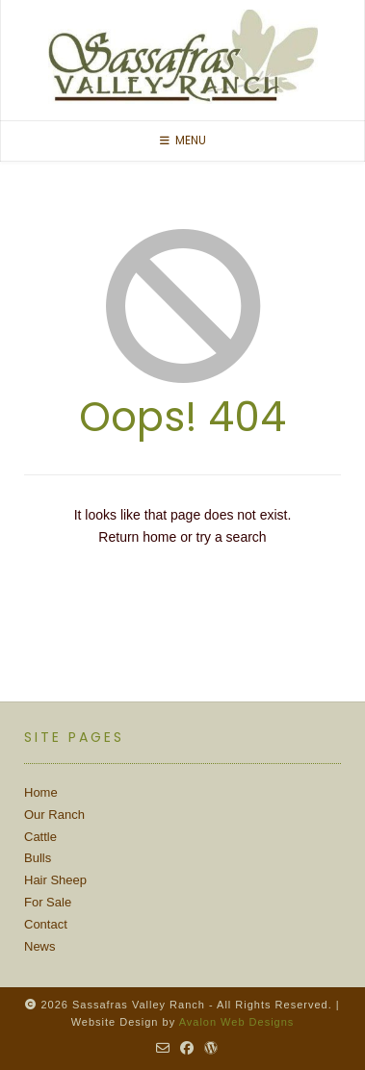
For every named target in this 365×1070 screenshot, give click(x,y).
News (40, 946)
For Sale (47, 902)
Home (41, 792)
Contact (45, 924)
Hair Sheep (55, 880)
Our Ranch (54, 814)
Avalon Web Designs (237, 1022)
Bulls (37, 858)
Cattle (40, 836)
